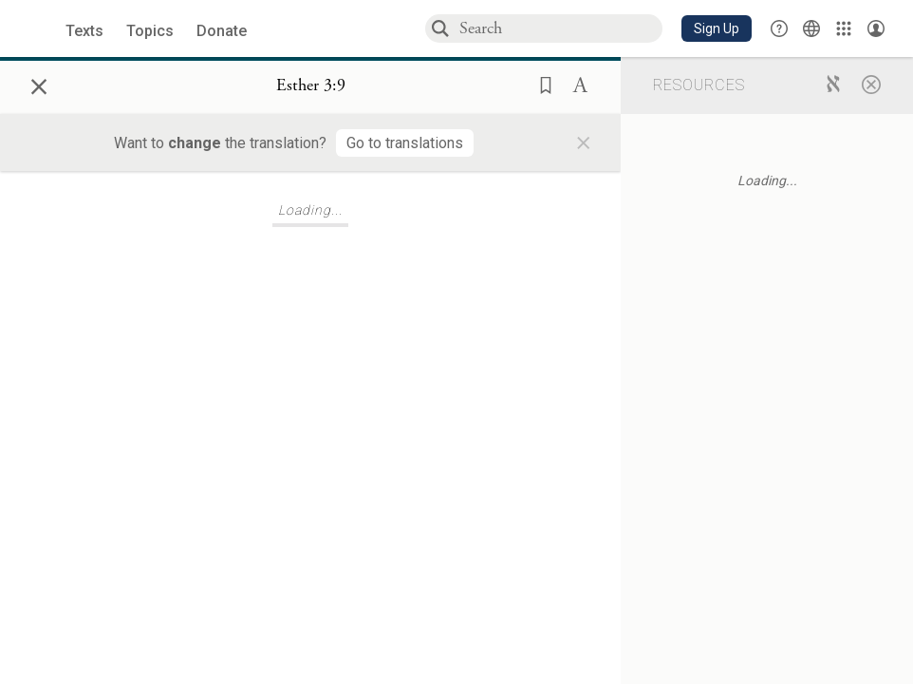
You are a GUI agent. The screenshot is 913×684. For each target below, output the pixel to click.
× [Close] (38, 83)
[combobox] (559, 28)
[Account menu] (876, 28)
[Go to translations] (405, 143)
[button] (716, 28)
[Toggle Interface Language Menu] (811, 28)
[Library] (843, 28)
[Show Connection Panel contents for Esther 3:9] (310, 86)
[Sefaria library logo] (37, 29)
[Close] (871, 83)
